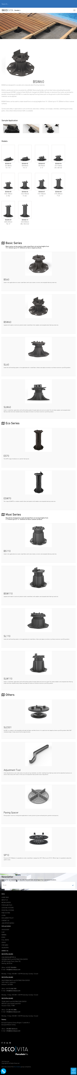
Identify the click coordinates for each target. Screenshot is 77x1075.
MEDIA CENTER (6, 902)
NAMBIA (4, 935)
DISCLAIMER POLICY (8, 918)
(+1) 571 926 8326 (11, 967)
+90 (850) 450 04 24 (11, 1029)
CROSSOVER (5, 929)
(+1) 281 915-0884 (11, 1010)
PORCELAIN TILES (7, 905)
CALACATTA (5, 947)
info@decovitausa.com (13, 969)
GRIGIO (4, 942)
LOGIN (3, 915)
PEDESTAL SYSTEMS (8, 910)
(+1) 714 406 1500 (11, 988)
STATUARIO (5, 945)
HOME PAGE (5, 897)
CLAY (3, 932)
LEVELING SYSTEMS (8, 907)
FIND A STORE (6, 913)
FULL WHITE (5, 940)
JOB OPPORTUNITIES (8, 923)
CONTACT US (5, 920)
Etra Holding (17, 1066)
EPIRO (3, 937)
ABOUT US (5, 900)
